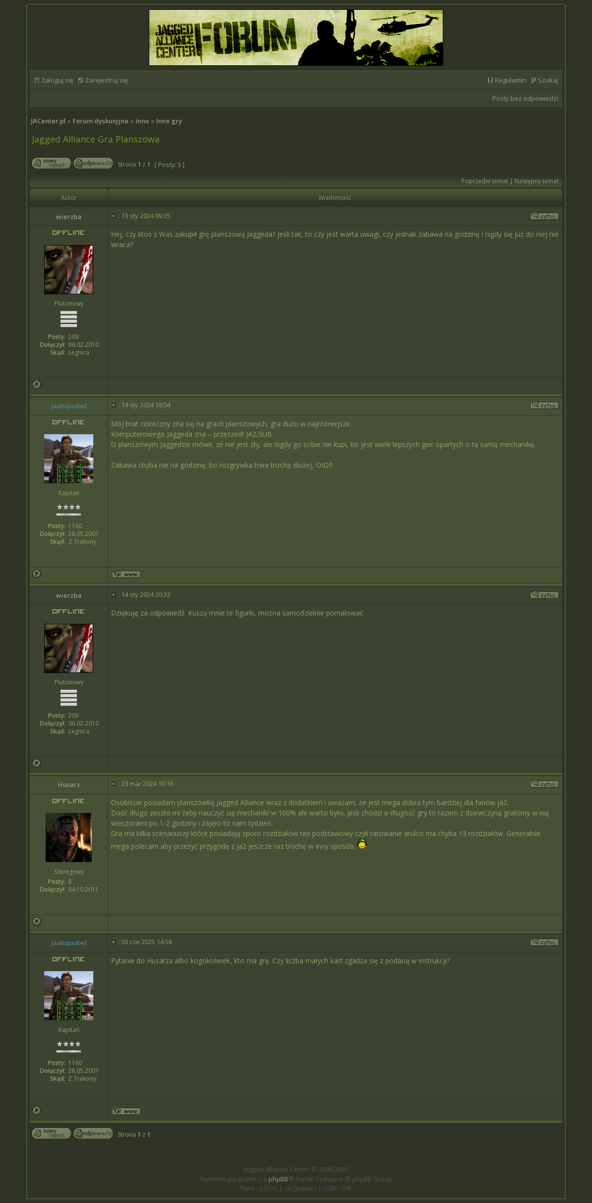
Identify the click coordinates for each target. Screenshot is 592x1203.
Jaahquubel (69, 405)
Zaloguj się (57, 80)
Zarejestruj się (106, 80)
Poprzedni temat (484, 181)
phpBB (278, 1179)
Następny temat (536, 181)
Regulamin (510, 80)
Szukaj (548, 80)
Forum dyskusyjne (101, 120)
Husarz (69, 784)
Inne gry (169, 120)
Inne (142, 120)
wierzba (68, 216)
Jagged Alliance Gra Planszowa (96, 139)
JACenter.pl (48, 120)
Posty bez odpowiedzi (525, 98)
